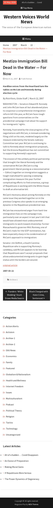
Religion (10, 416)
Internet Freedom (14, 386)
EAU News (11, 350)
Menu (26, 38)
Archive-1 (14, 279)
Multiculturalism (14, 398)
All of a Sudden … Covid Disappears (21, 455)
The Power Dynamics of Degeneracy (22, 479)
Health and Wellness (16, 380)
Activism (10, 332)
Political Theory (14, 410)
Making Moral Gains (14, 466)
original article (10, 265)
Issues (9, 392)
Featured (10, 368)
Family (9, 362)
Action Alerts (12, 326)
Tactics (9, 422)
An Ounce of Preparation (17, 460)
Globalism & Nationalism (18, 374)
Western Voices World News (26, 19)
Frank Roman (26, 78)
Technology (11, 428)
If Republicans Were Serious (18, 473)
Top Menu (27, 7)
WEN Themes (33, 504)
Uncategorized (13, 434)
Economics (11, 356)
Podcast (10, 404)
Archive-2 (10, 344)
